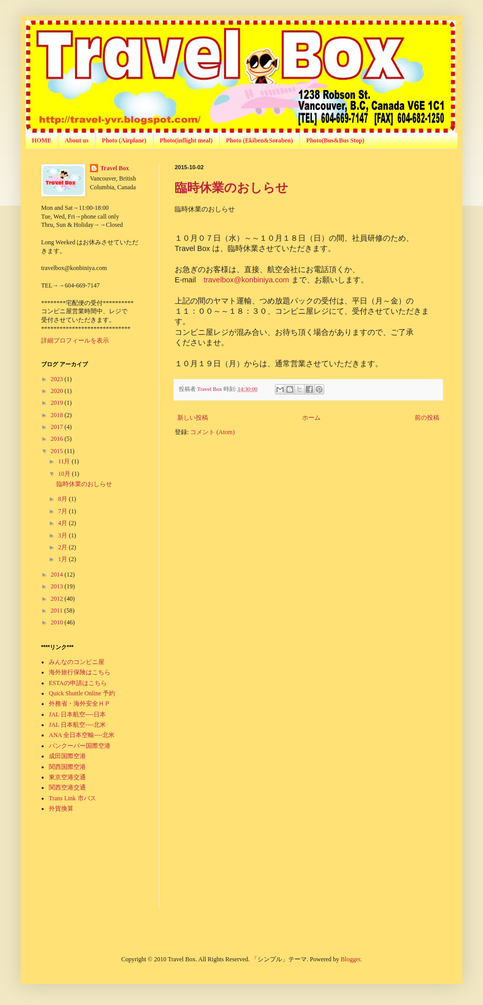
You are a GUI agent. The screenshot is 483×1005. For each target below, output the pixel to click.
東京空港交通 (67, 777)
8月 (63, 499)
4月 (63, 523)
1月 (63, 559)
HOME (41, 140)
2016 (58, 438)
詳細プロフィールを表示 (75, 340)
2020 (58, 390)
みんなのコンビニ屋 (76, 662)
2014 (58, 574)
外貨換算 (61, 808)
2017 (58, 426)
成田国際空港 (67, 756)
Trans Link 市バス (72, 798)
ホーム (311, 417)
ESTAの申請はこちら (78, 683)
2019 (58, 402)
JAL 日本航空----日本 (77, 714)
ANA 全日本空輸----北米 (82, 735)
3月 (63, 535)
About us (76, 140)
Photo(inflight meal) (186, 140)
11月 (65, 461)
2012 (58, 598)
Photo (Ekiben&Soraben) (259, 140)
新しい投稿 (192, 417)
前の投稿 (427, 417)
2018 (58, 415)
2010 (58, 622)
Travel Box (114, 168)
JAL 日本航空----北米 (77, 724)
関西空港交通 (67, 787)
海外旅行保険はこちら (79, 672)
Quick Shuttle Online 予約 (82, 693)
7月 (63, 511)
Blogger (350, 959)
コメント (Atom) (212, 432)
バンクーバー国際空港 (79, 745)
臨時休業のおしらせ (231, 187)
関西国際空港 (67, 766)
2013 (58, 586)
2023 (58, 379)
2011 (58, 610)
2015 (58, 451)
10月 (65, 473)
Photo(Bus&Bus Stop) (335, 140)
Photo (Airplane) (124, 140)
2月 (63, 547)
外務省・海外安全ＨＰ (79, 703)
